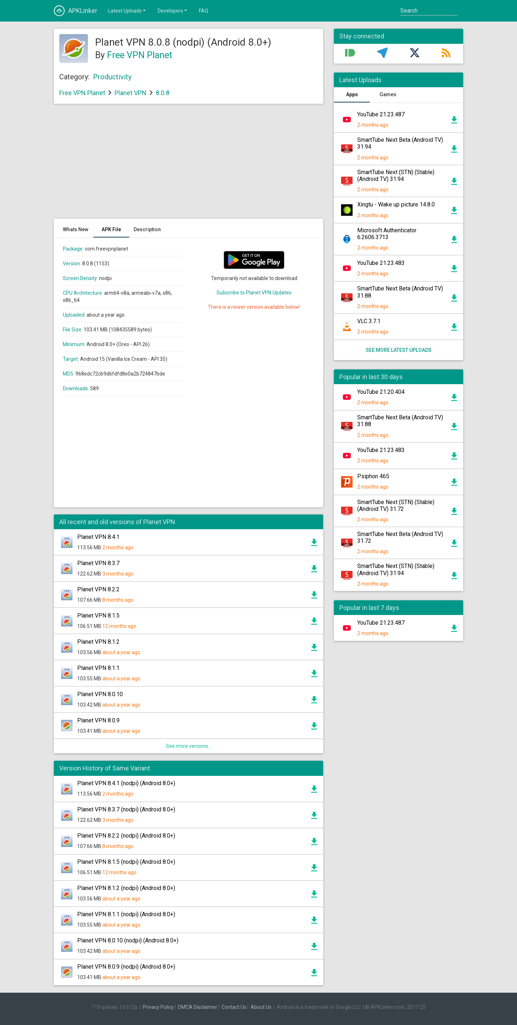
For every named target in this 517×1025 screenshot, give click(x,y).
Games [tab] (387, 94)
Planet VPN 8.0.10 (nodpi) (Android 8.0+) (127, 940)
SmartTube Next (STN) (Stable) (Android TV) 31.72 (395, 505)
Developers (173, 10)
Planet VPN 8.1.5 (98, 615)
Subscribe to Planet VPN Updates (254, 292)
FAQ (203, 11)
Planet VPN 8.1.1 (98, 668)
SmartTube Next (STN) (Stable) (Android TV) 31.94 (395, 175)
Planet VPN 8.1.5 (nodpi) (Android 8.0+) (126, 861)
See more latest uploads (399, 350)
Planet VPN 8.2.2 (98, 589)
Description (147, 229)
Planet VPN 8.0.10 (100, 694)
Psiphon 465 (373, 476)
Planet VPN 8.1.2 (98, 641)
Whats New (75, 229)
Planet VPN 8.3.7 (98, 563)
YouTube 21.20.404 (381, 391)
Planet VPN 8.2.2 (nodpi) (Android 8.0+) (126, 835)
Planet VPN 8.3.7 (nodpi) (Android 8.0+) (126, 809)
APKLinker (75, 10)
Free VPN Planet (139, 55)
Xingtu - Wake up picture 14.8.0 (396, 204)
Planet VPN (130, 93)
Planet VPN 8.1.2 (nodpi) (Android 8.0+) (126, 888)
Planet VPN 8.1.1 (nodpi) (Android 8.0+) (126, 914)
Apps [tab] (352, 94)
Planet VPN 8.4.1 (98, 537)
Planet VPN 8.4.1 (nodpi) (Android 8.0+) (126, 783)
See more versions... (188, 746)
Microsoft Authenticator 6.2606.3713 (386, 234)
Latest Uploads (127, 10)
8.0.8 (162, 93)
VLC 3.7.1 (369, 321)
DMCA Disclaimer (197, 1007)
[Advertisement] (188, 165)
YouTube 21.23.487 (381, 114)
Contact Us (234, 1007)
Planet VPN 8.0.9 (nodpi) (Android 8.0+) (126, 966)
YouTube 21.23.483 (381, 263)
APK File (111, 229)
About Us (261, 1007)
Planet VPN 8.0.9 (98, 720)
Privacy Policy (158, 1007)
